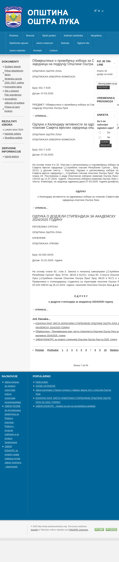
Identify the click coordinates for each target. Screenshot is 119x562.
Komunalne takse (13, 86)
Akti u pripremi (12, 91)
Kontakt (37, 50)
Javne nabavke (17, 50)
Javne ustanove (44, 43)
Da (108, 132)
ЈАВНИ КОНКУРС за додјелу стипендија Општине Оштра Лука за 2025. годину (76, 339)
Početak (39, 350)
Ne (108, 137)
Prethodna (52, 350)
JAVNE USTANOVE (45, 386)
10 (105, 350)
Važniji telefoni (12, 156)
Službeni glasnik (13, 66)
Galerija (65, 43)
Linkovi (54, 50)
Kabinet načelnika (73, 35)
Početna (13, 35)
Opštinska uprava (18, 43)
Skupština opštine (13, 137)
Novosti (30, 35)
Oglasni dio (83, 43)
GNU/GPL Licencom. (78, 530)
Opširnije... (41, 116)
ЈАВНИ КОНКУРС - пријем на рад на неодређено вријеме (65, 406)
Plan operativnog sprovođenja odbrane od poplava (14, 99)
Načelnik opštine (13, 134)
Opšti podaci (49, 35)
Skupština (96, 35)
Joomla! (34, 530)
